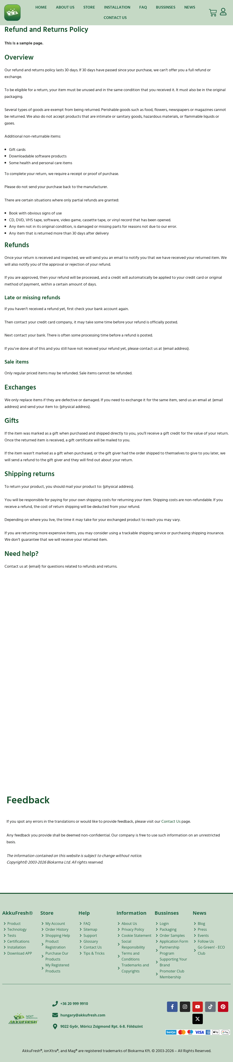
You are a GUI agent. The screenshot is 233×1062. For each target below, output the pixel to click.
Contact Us (115, 17)
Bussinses (165, 7)
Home (41, 7)
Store (89, 7)
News (189, 7)
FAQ (143, 7)
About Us (65, 7)
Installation (117, 7)
